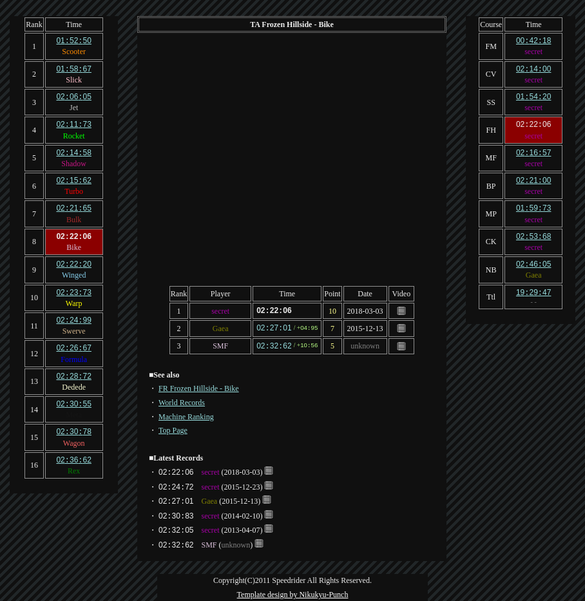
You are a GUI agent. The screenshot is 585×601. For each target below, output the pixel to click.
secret (220, 310)
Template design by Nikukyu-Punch (293, 592)
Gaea (221, 327)
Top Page (172, 428)
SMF (220, 344)
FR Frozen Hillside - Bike (198, 386)
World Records (181, 400)
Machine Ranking (186, 414)
